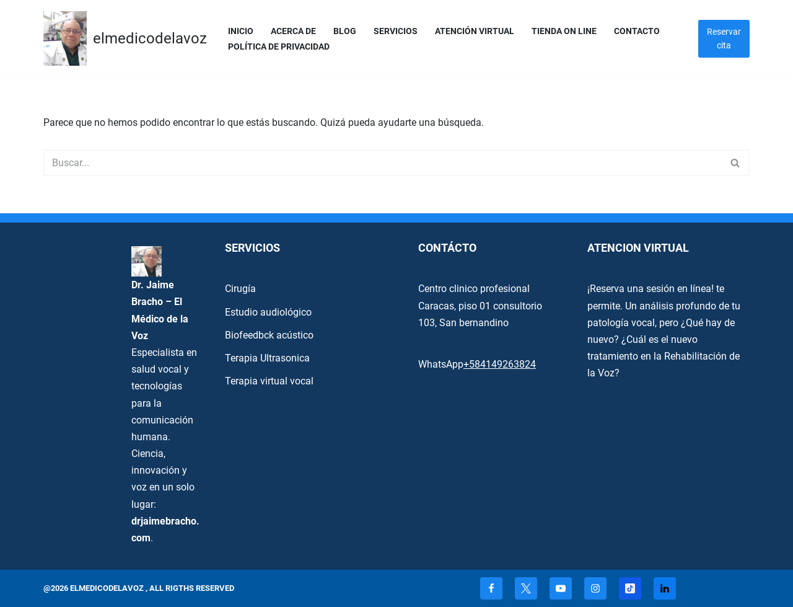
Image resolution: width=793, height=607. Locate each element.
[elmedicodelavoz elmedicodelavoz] (125, 38)
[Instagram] (595, 588)
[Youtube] (561, 588)
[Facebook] (491, 588)
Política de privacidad (279, 47)
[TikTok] (630, 588)
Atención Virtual (474, 31)
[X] (526, 588)
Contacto (637, 31)
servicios (396, 31)
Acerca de (293, 31)
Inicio (240, 31)
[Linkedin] (665, 588)
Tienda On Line (564, 31)
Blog (344, 31)
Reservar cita (724, 38)
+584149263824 (499, 364)
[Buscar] (382, 162)
